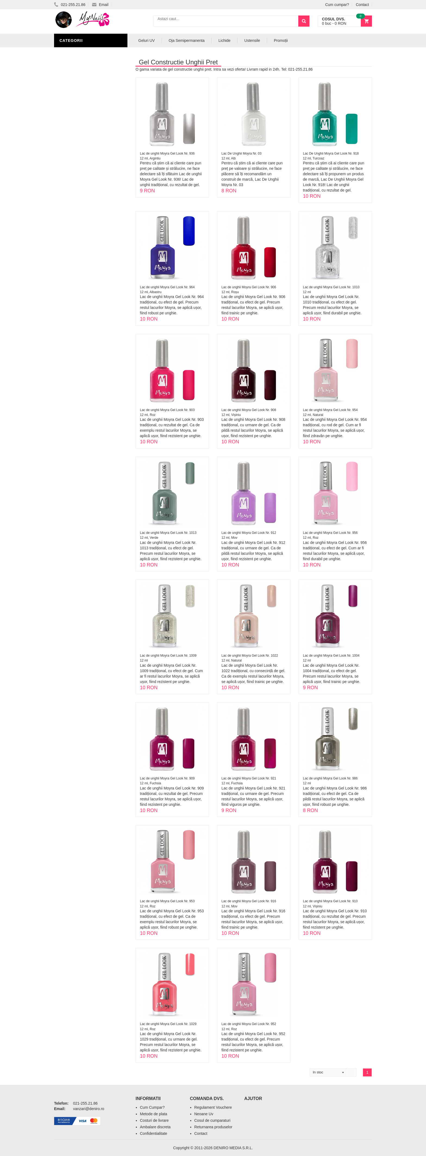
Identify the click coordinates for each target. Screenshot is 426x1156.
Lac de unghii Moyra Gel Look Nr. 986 (330, 778)
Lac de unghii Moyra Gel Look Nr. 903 (167, 410)
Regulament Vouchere (213, 1107)
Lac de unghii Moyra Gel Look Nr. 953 (167, 901)
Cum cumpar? (337, 4)
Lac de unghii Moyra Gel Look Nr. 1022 (249, 655)
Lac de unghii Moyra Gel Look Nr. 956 (330, 533)
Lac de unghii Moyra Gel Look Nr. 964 (167, 287)
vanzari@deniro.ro (88, 1109)
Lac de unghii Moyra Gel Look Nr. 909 (167, 778)
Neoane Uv (203, 1114)
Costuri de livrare (154, 1120)
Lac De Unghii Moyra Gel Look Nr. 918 (331, 153)
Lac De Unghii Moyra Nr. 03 (241, 153)
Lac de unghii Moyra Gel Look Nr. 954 (330, 410)
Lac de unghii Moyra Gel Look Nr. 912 (248, 533)
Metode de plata (153, 1114)
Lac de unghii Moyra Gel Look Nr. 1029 (168, 1024)
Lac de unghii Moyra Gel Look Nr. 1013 (168, 533)
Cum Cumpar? (152, 1107)
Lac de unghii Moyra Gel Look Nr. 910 (330, 901)
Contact (362, 4)
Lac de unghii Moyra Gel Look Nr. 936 (167, 153)
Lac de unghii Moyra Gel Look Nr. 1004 (331, 655)
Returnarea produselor (213, 1127)
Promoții (281, 40)
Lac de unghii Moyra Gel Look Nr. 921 (248, 778)
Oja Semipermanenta (187, 40)
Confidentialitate (153, 1133)
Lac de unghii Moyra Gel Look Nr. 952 (248, 1024)
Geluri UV (146, 40)
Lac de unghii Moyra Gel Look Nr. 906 (248, 287)
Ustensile (252, 40)
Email (100, 4)
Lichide (224, 40)
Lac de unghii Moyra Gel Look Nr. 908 (248, 410)
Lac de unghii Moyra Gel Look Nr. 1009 (168, 655)
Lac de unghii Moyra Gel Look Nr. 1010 (331, 287)
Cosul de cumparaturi (212, 1120)
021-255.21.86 (69, 4)
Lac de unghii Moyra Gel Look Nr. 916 (248, 901)
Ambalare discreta (155, 1127)
